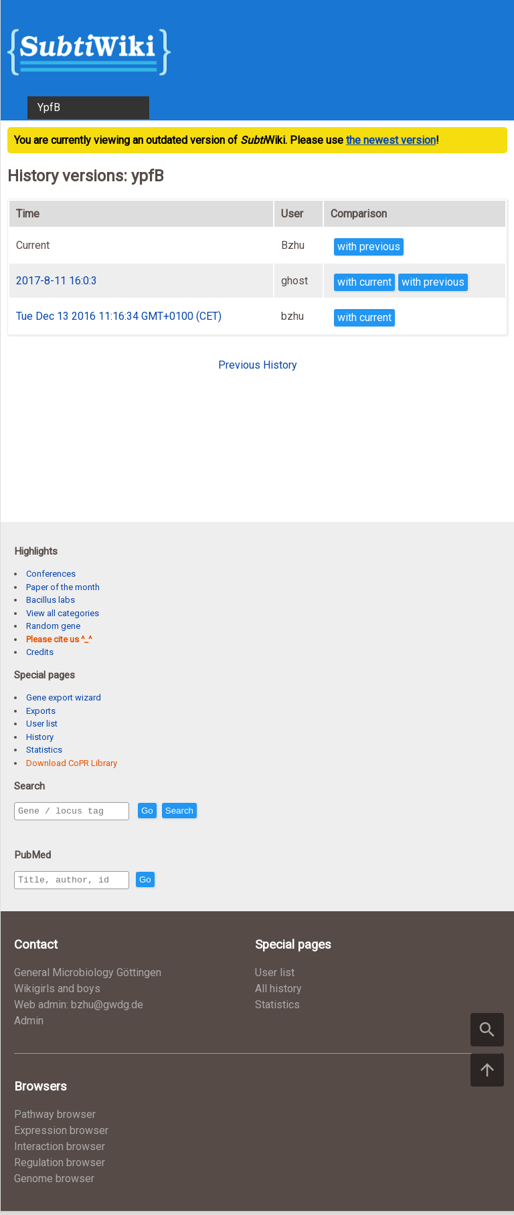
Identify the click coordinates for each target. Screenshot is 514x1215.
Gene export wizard (63, 697)
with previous (368, 246)
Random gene (53, 626)
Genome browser (54, 1182)
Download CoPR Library (71, 763)
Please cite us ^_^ (59, 639)
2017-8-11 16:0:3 (56, 280)
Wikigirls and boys (57, 992)
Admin (29, 1024)
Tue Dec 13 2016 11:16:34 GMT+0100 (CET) (119, 316)
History (40, 737)
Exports (41, 711)
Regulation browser (59, 1166)
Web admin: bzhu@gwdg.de (78, 1008)
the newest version (391, 140)
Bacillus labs (50, 600)
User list (42, 724)
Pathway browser (55, 1118)
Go (176, 811)
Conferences (51, 574)
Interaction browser (59, 1150)
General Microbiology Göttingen (87, 976)
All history (278, 992)
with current (364, 282)
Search (208, 811)
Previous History (257, 365)
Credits (40, 652)
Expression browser (61, 1134)
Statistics (44, 750)
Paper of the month (63, 587)
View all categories (62, 613)
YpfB (48, 107)
